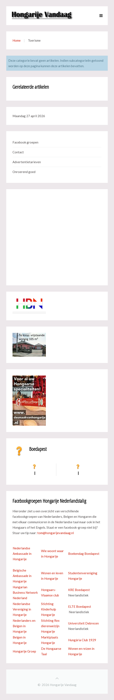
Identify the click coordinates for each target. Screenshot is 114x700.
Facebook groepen (25, 142)
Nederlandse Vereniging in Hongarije (22, 609)
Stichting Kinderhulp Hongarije (48, 609)
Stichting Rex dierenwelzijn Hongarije (50, 626)
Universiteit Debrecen (83, 623)
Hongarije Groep (24, 651)
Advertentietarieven (27, 162)
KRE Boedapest (79, 590)
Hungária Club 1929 (82, 640)
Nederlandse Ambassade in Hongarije (22, 553)
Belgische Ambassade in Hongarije (22, 575)
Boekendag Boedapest (83, 553)
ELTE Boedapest (79, 606)
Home (17, 40)
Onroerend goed (24, 172)
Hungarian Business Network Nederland (25, 592)
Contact (18, 152)
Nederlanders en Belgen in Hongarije (24, 626)
